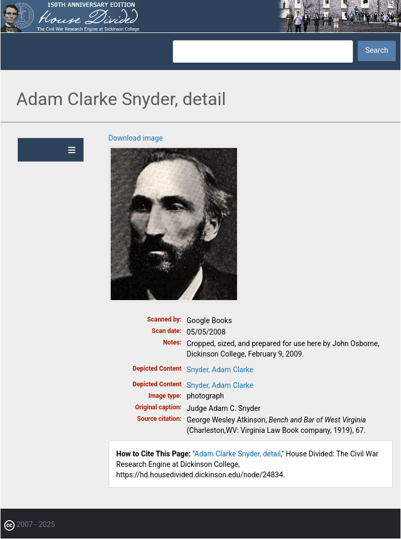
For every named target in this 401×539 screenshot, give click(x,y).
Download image (136, 138)
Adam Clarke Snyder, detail (237, 454)
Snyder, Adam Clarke (220, 369)
